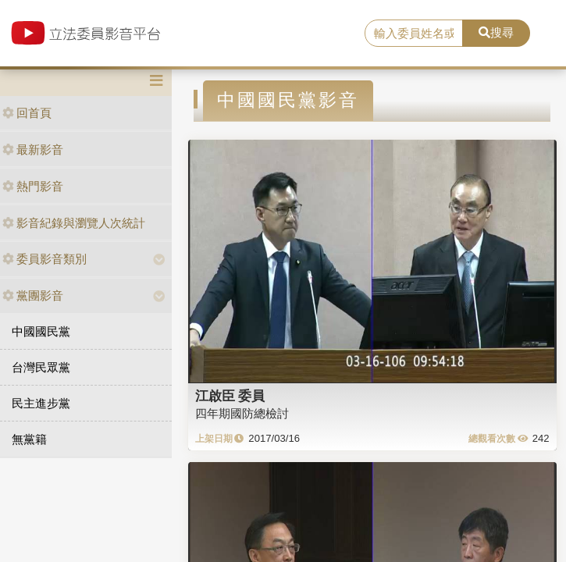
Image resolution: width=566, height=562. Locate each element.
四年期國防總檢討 (242, 413)
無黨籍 (29, 439)
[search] (414, 34)
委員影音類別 (44, 258)
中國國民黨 (41, 331)
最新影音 (32, 149)
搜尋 (496, 32)
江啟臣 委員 (230, 396)
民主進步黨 (41, 403)
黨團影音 (32, 295)
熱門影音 (32, 186)
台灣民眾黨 (41, 367)
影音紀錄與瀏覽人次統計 (73, 222)
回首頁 (27, 112)
